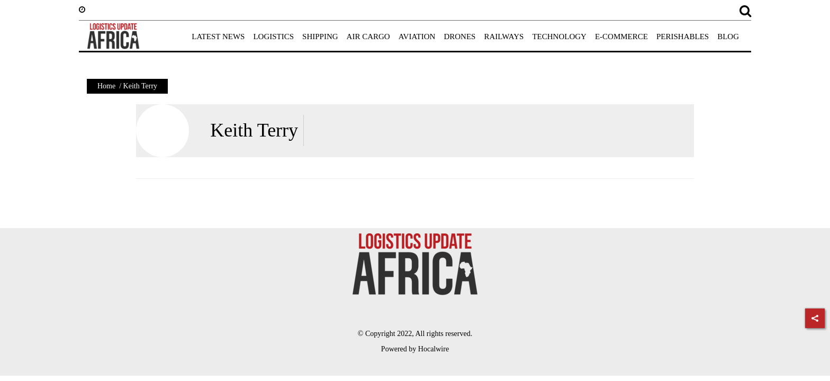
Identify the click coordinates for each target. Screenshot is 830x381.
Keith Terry (254, 130)
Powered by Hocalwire (415, 349)
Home (106, 86)
